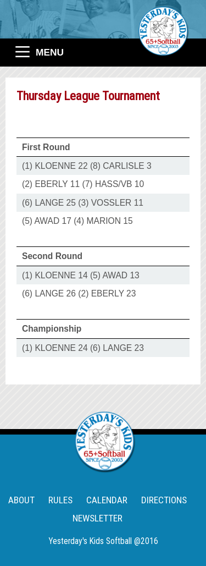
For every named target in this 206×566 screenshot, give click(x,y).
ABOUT (21, 499)
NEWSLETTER (98, 518)
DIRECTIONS (164, 499)
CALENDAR (106, 499)
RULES (60, 499)
